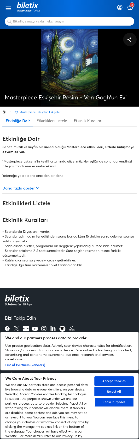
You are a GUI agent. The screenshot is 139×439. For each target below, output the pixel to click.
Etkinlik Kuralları (88, 120)
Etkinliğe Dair (18, 120)
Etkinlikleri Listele (52, 120)
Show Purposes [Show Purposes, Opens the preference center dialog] (114, 402)
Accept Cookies (114, 381)
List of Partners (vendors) (25, 365)
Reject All (114, 391)
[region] (69, 385)
